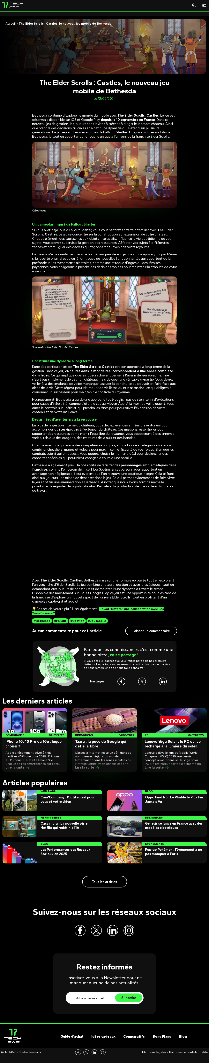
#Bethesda (42, 621)
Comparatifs (134, 1043)
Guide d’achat (72, 1043)
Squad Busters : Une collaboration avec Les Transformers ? (100, 611)
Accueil (10, 23)
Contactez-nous (30, 1058)
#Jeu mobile (97, 621)
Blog (183, 1043)
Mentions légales (154, 1058)
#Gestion (77, 621)
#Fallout (60, 621)
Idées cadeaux (103, 1043)
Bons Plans (162, 1043)
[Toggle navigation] (204, 5)
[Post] (34, 740)
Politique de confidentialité (188, 1058)
